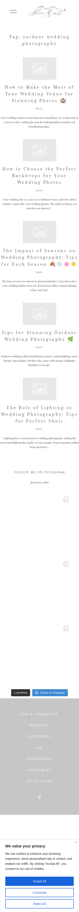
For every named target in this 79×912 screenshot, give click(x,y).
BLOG (39, 108)
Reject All (39, 904)
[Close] (76, 842)
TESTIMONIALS (39, 758)
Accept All (39, 881)
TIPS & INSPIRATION (39, 714)
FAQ (39, 747)
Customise (39, 892)
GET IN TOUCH (39, 781)
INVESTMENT (39, 770)
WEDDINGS (39, 725)
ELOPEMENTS (39, 736)
